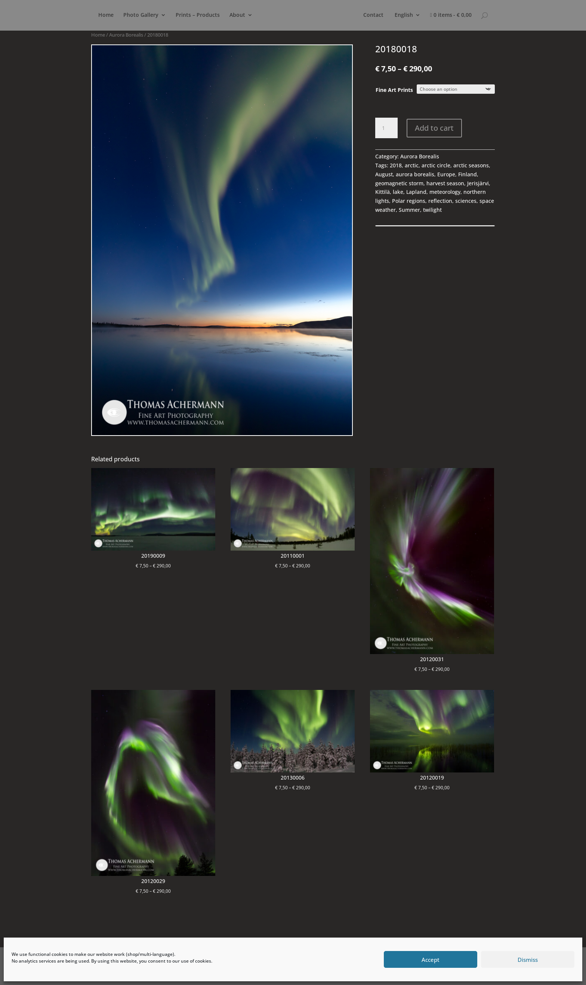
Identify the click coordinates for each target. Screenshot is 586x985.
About (237, 15)
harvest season (445, 183)
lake (398, 191)
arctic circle (436, 165)
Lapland (416, 191)
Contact (373, 15)
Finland (467, 174)
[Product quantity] (386, 128)
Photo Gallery (140, 15)
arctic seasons (471, 165)
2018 (396, 165)
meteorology (444, 191)
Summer (409, 209)
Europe (446, 174)
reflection (440, 200)
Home (106, 15)
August (384, 174)
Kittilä (382, 191)
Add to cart (434, 128)
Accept (431, 959)
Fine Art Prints (394, 89)
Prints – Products (198, 15)
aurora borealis (415, 174)
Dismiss (528, 959)
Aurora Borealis (126, 34)
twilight (432, 209)
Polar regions (408, 200)
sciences (465, 200)
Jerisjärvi (478, 183)
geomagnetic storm (399, 183)
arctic (412, 165)
